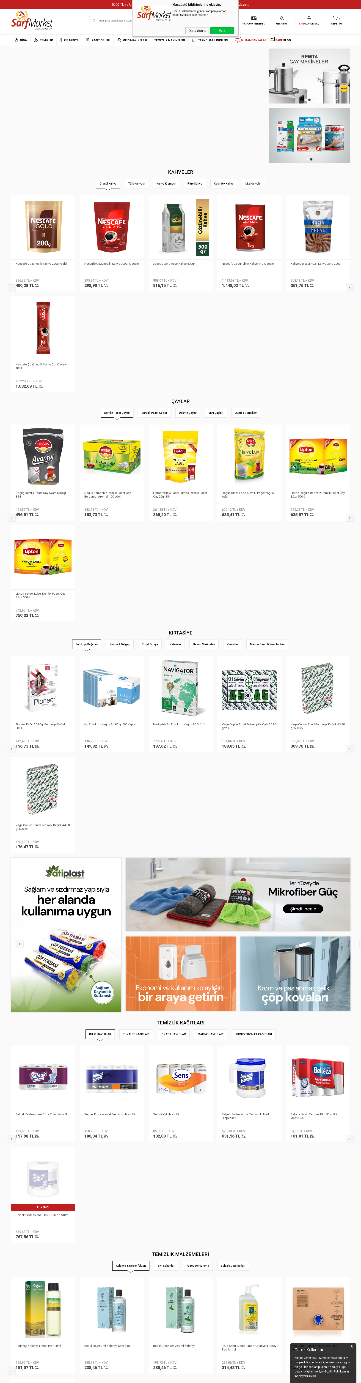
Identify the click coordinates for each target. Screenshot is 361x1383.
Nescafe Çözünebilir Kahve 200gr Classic (111, 263)
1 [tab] (305, 99)
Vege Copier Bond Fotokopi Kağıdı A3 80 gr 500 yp (318, 524)
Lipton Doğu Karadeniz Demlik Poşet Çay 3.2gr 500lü (318, 393)
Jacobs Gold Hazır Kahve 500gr (174, 263)
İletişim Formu (20, 1269)
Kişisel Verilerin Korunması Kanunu (91, 1242)
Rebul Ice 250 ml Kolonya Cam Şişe (107, 943)
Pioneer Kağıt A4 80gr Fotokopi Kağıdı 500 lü (41, 524)
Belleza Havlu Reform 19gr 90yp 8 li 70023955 (314, 813)
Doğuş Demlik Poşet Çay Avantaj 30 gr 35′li (41, 393)
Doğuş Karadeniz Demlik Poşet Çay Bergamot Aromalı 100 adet (107, 393)
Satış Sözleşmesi (79, 1262)
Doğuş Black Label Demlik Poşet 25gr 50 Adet (248, 393)
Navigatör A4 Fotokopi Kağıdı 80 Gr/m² (178, 523)
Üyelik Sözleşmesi (79, 1256)
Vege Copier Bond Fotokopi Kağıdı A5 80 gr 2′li (249, 524)
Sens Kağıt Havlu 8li (166, 812)
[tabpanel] (309, 76)
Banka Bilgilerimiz (23, 1262)
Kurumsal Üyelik (21, 1242)
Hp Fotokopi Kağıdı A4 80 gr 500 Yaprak (110, 523)
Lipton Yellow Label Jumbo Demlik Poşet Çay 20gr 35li (180, 393)
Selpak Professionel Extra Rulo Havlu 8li (42, 812)
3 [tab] (313, 99)
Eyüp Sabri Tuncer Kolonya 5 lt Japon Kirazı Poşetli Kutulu (315, 944)
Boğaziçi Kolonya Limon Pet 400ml (38, 943)
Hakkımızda (19, 1249)
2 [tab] (309, 99)
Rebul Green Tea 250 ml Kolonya (174, 943)
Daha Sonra (197, 31)
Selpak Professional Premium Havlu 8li (109, 812)
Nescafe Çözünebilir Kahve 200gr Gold (41, 263)
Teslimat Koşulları (79, 1249)
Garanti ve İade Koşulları (84, 1269)
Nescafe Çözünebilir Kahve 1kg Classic (248, 263)
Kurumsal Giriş (21, 1276)
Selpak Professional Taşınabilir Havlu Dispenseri (246, 813)
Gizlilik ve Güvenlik (80, 1276)
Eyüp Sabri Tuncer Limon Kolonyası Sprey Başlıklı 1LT (249, 944)
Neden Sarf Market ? (24, 1256)
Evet (222, 31)
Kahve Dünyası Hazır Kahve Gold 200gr (316, 263)
